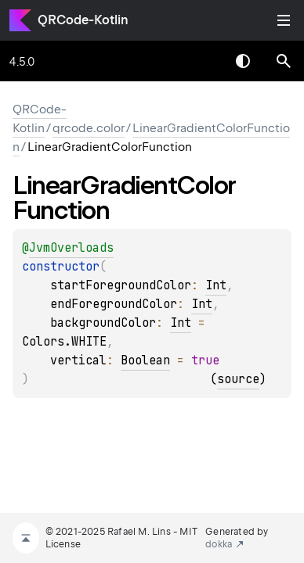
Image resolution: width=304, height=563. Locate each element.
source (238, 379)
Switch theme (243, 61)
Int (215, 285)
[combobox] (202, 61)
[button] (283, 61)
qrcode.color (88, 128)
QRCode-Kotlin (83, 20)
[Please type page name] (283, 61)
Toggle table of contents (283, 20)
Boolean (145, 360)
